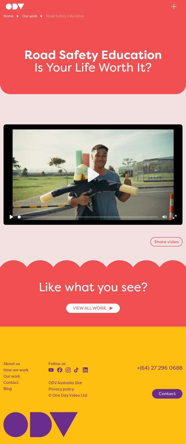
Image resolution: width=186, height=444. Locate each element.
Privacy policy (61, 389)
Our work (29, 16)
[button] (174, 6)
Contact (11, 382)
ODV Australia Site (65, 382)
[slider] (88, 217)
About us (11, 363)
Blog (7, 388)
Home (8, 16)
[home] (15, 6)
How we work (15, 369)
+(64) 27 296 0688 (160, 367)
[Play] (11, 217)
